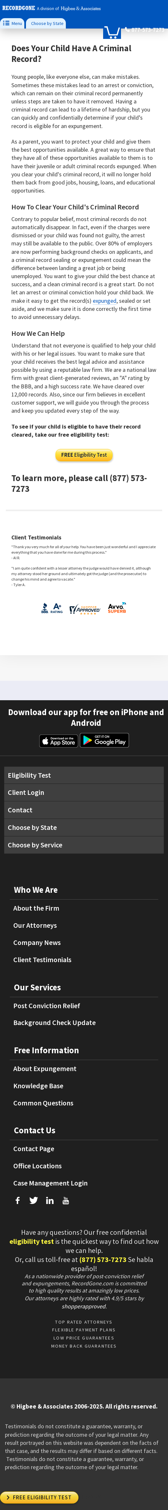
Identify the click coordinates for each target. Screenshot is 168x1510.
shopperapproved (83, 1306)
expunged (104, 300)
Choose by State (47, 23)
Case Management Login (50, 1182)
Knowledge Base (38, 1085)
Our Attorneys (35, 925)
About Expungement (45, 1068)
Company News (37, 942)
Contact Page (33, 1148)
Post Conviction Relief (46, 1005)
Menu (12, 23)
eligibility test (31, 1241)
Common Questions (43, 1102)
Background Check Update (54, 1022)
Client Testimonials (42, 959)
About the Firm (36, 908)
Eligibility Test (84, 455)
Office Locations (37, 1165)
